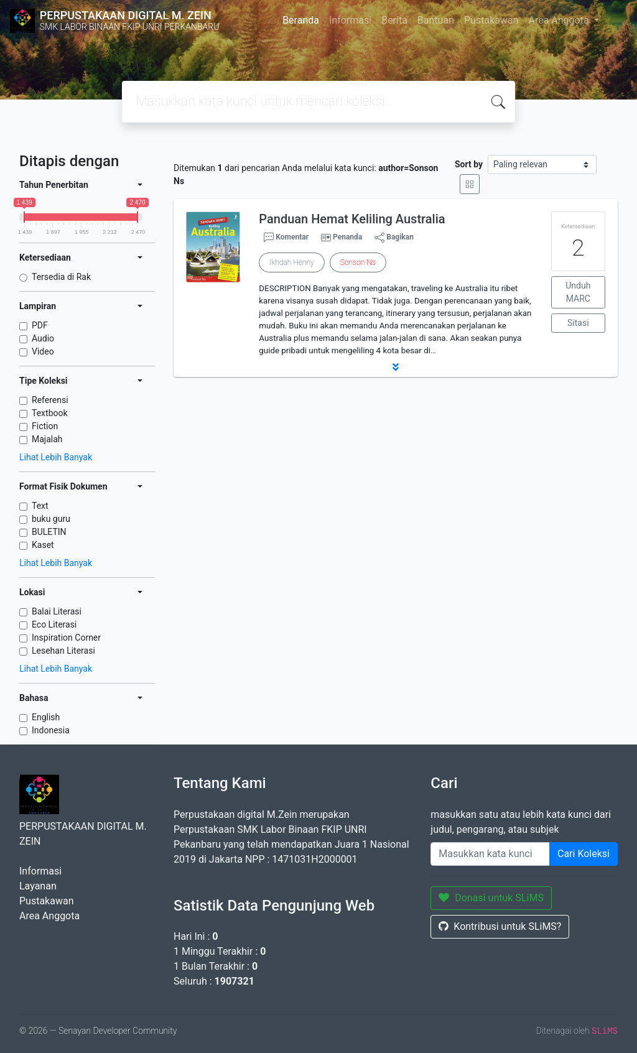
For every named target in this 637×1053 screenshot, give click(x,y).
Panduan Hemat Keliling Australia (352, 218)
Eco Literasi (54, 624)
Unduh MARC (577, 292)
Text (40, 506)
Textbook (50, 413)
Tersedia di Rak (61, 277)
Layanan (38, 886)
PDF (40, 325)
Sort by (469, 164)
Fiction (45, 426)
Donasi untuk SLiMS (491, 898)
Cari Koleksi (583, 854)
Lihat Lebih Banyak (55, 457)
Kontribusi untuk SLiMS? (500, 926)
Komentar (286, 238)
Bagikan (394, 238)
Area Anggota (559, 20)
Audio (43, 338)
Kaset (43, 545)
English (46, 717)
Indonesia (51, 730)
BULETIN (49, 532)
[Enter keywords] (490, 854)
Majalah (47, 439)
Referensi (50, 400)
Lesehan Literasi (63, 651)
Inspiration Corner (66, 637)
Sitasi (578, 323)
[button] (396, 367)
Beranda (300, 20)
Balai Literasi (56, 611)
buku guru (51, 519)
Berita (394, 20)
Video (43, 351)
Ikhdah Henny (291, 262)
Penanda (347, 237)
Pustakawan (491, 20)
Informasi (350, 20)
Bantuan (435, 20)
